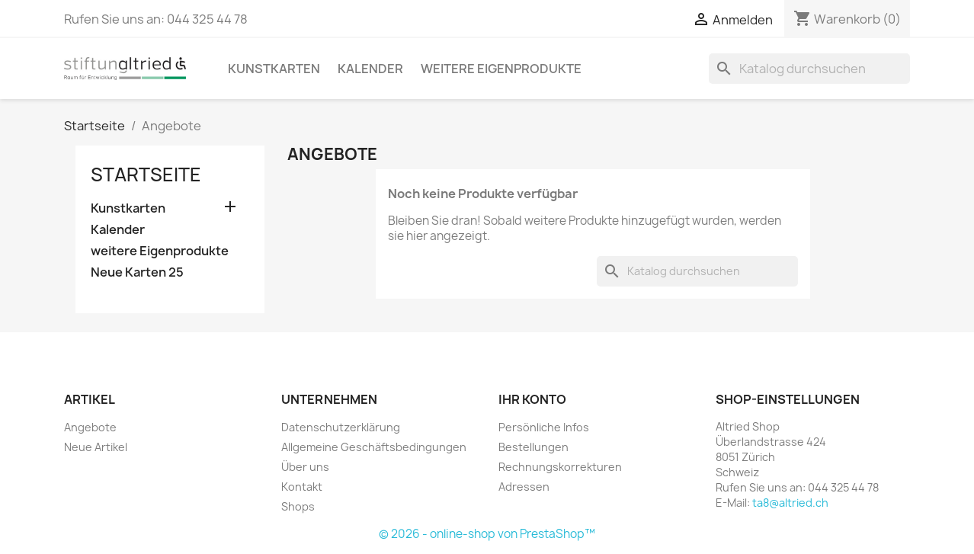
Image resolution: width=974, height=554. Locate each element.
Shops (298, 506)
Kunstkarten (274, 68)
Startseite (146, 174)
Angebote (90, 427)
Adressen (523, 486)
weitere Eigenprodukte (501, 68)
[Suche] (809, 68)
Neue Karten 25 (137, 272)
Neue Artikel (95, 447)
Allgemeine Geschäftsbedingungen (373, 447)
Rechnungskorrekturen (560, 467)
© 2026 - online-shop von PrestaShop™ (487, 534)
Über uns (305, 467)
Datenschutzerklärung (340, 427)
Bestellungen (533, 447)
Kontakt (301, 486)
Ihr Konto (532, 399)
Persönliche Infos (543, 427)
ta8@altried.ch (790, 502)
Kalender (370, 68)
